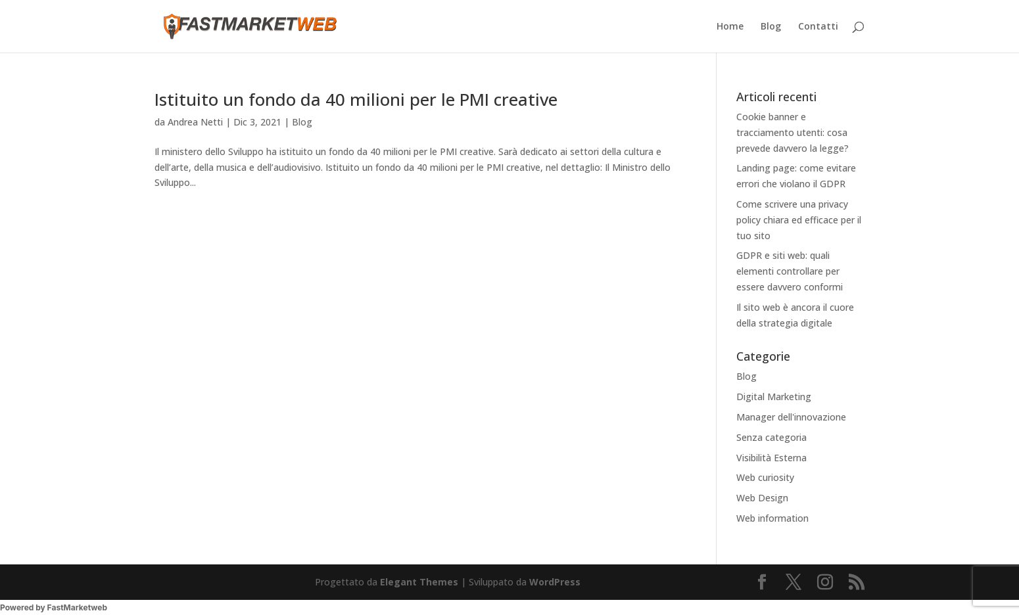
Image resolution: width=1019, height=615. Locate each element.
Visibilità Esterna (771, 457)
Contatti (818, 27)
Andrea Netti (195, 122)
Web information (772, 518)
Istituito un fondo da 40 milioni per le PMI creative (355, 99)
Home (730, 27)
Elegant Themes (419, 582)
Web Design (762, 497)
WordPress (555, 582)
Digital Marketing (773, 396)
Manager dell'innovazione (791, 417)
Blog (771, 27)
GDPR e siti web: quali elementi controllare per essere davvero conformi (789, 271)
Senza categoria (771, 437)
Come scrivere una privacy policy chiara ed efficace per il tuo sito (798, 220)
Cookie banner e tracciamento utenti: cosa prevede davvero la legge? (792, 132)
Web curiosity (765, 477)
